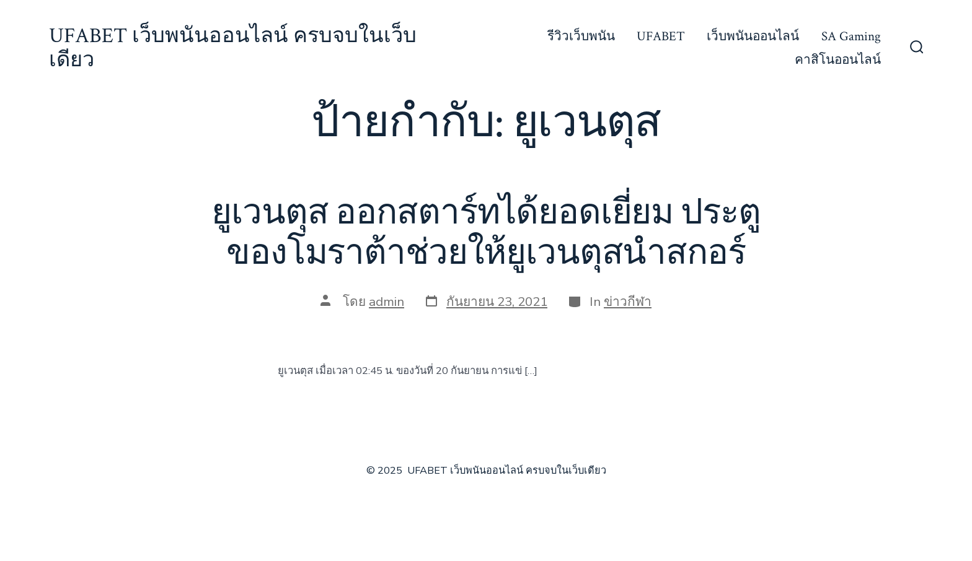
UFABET (661, 36)
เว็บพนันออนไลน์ (753, 36)
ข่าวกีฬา (628, 301)
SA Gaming (851, 36)
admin (386, 301)
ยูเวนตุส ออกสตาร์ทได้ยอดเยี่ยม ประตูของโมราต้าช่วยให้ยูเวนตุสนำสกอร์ (485, 233)
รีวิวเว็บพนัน (581, 36)
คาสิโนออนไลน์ (838, 59)
